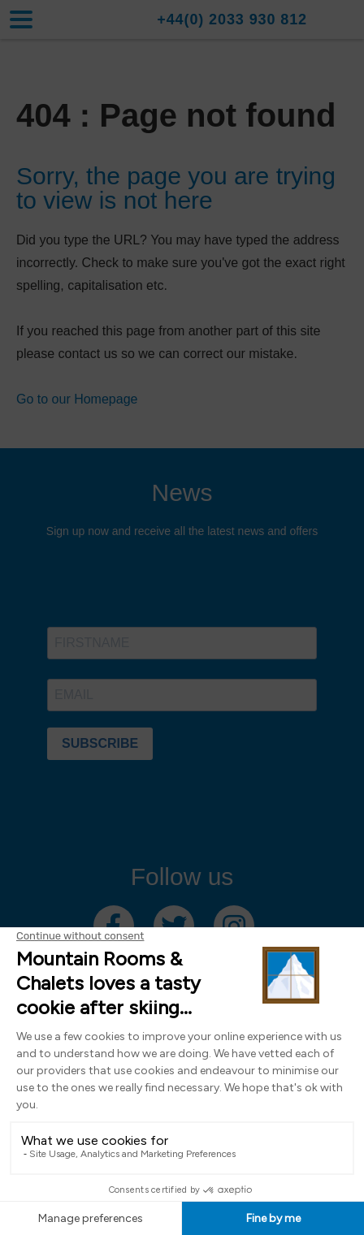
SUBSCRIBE (100, 743)
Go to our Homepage (76, 399)
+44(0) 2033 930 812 (232, 19)
